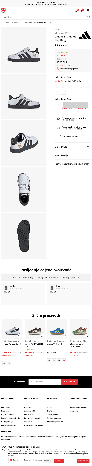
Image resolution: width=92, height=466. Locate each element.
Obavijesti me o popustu (69, 69)
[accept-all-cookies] (83, 461)
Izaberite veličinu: (63, 77)
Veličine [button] (68, 81)
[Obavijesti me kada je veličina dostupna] (57, 87)
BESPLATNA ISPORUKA (46, 2)
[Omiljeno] (76, 10)
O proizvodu (71, 146)
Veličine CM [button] (76, 81)
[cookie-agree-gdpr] (59, 461)
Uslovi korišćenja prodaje (34, 425)
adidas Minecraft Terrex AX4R (77, 345)
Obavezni (16, 460)
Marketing (38, 460)
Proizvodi (15, 22)
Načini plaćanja (7, 421)
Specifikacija (71, 155)
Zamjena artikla (30, 411)
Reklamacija (29, 414)
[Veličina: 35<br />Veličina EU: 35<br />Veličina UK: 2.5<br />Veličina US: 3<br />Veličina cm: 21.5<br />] (63, 92)
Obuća (23, 22)
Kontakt (50, 411)
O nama (50, 407)
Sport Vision (5, 22)
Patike (29, 22)
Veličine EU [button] (59, 81)
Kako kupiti (5, 407)
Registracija (5, 411)
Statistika (27, 460)
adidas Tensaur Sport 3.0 (11, 345)
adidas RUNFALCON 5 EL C (34, 345)
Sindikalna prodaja (54, 418)
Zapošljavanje (52, 414)
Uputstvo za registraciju (10, 418)
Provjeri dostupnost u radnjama (71, 163)
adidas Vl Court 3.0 (55, 344)
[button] (46, 17)
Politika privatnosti (8, 425)
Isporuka (27, 407)
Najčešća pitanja (7, 414)
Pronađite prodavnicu (55, 421)
